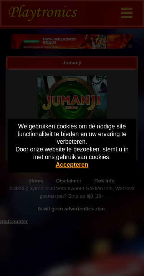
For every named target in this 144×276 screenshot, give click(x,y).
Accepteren (72, 164)
